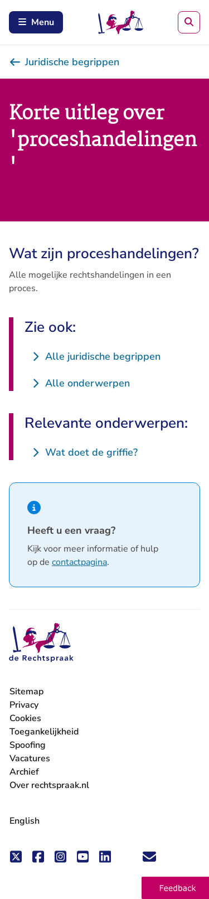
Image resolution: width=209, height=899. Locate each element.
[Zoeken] (189, 22)
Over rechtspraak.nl (49, 785)
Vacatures (30, 758)
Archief (24, 772)
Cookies (25, 718)
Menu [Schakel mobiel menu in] (36, 22)
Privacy (23, 705)
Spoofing (27, 745)
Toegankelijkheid (44, 732)
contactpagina (79, 562)
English (24, 821)
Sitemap (26, 691)
